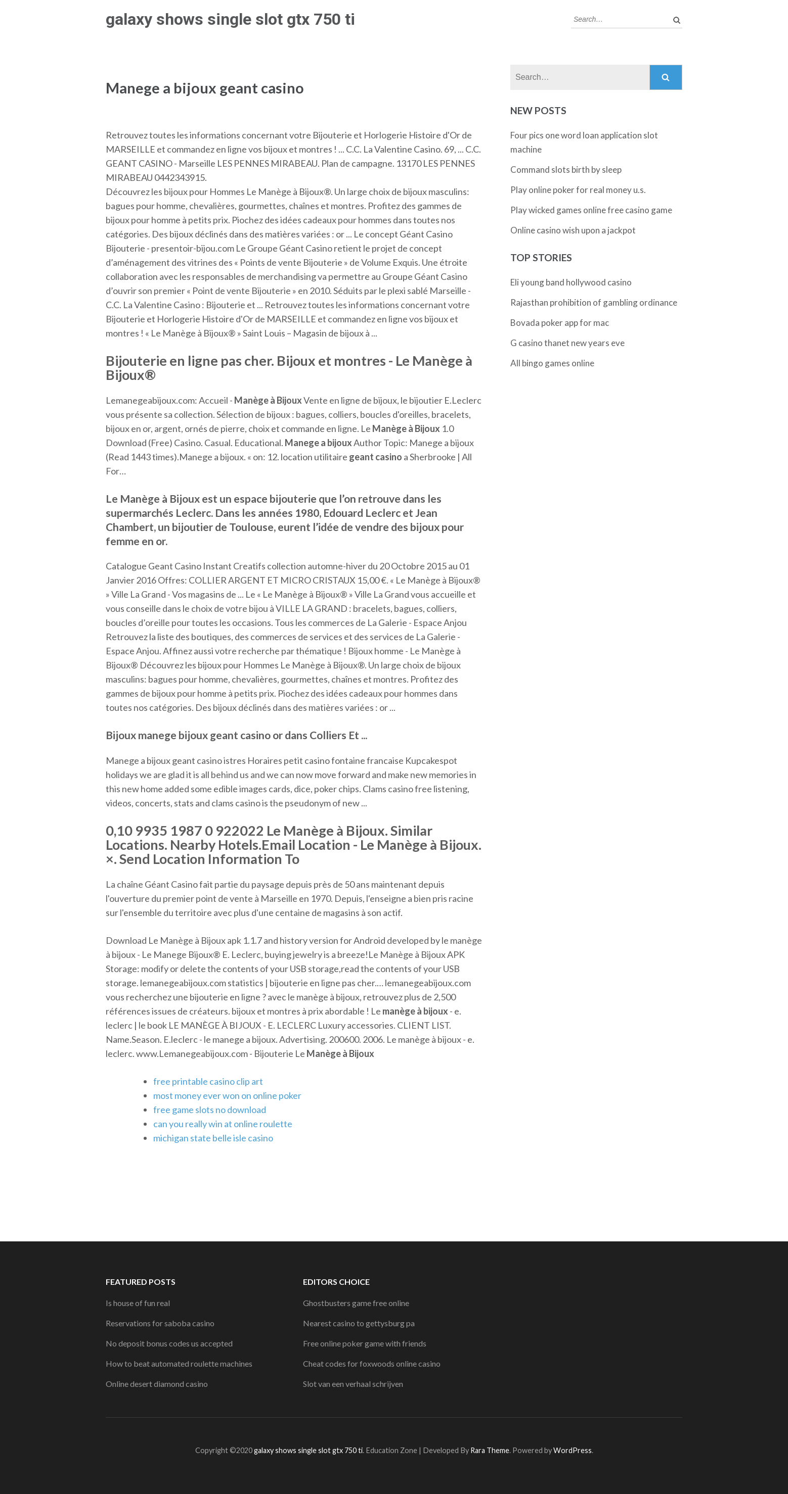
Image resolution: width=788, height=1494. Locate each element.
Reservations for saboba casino (160, 1323)
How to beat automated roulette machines (179, 1363)
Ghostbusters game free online (356, 1303)
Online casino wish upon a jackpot (573, 230)
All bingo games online (552, 363)
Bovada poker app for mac (559, 322)
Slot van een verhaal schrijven (353, 1383)
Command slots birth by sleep (566, 169)
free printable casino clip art (208, 1081)
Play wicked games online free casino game (591, 210)
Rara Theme (489, 1450)
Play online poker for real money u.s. (578, 189)
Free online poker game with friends (364, 1343)
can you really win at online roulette (222, 1123)
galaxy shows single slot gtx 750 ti (230, 19)
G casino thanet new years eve (567, 343)
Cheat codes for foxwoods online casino (372, 1363)
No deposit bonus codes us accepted (169, 1343)
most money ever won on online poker (227, 1095)
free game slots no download (209, 1109)
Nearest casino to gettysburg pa (359, 1323)
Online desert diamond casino (157, 1383)
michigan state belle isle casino (213, 1137)
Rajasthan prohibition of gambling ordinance (593, 302)
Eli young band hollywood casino (571, 282)
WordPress (572, 1450)
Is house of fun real (138, 1303)
